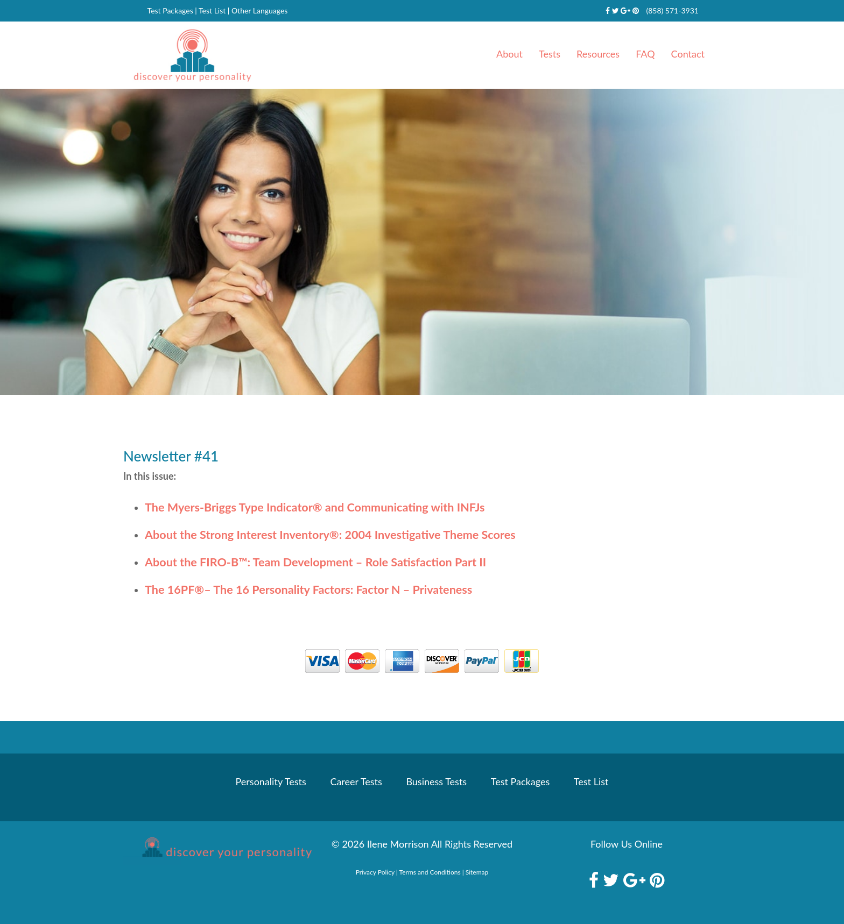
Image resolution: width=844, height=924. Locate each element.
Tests (549, 54)
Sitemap (477, 872)
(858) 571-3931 (672, 10)
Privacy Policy (375, 872)
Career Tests (356, 781)
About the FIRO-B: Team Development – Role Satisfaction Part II (315, 562)
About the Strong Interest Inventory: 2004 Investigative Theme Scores (330, 535)
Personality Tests (271, 781)
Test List (212, 10)
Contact (688, 54)
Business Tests (436, 781)
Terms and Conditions (430, 872)
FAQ (645, 54)
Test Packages (170, 10)
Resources (598, 54)
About (509, 54)
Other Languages (259, 10)
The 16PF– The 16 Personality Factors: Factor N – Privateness (308, 589)
